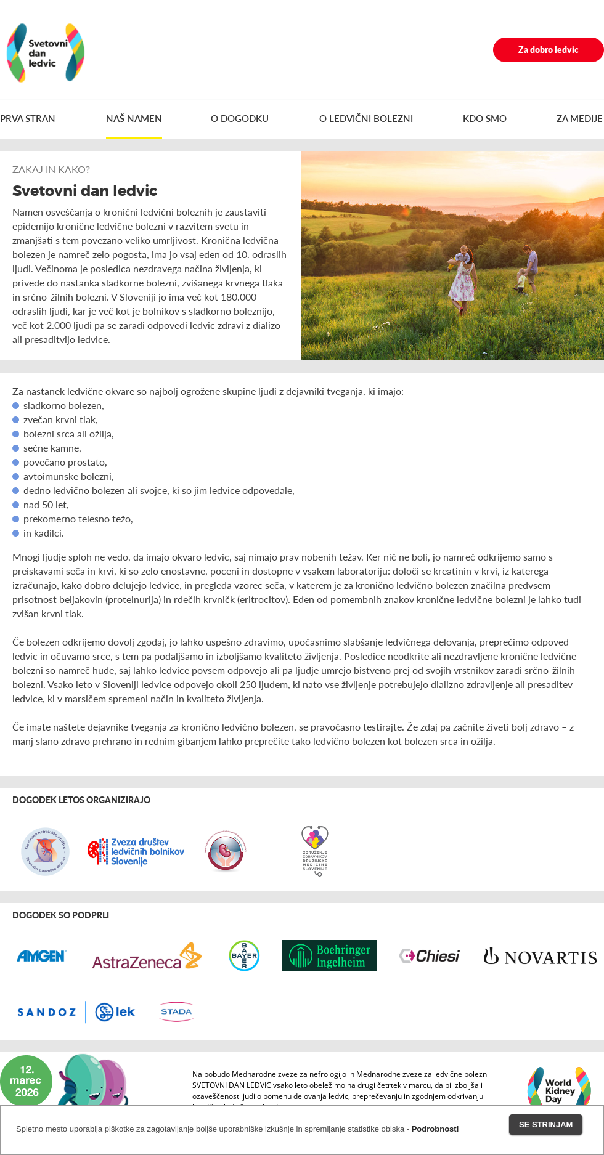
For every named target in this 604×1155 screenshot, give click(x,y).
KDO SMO (485, 119)
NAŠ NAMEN (134, 119)
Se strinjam (546, 1124)
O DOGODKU (240, 119)
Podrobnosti (435, 1128)
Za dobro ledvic (548, 50)
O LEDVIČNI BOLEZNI (366, 119)
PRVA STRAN (27, 119)
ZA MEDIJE (580, 119)
